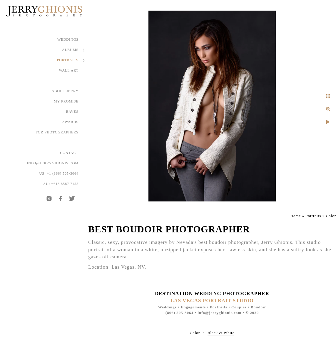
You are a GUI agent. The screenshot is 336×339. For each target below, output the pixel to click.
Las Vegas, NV (128, 267)
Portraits (67, 60)
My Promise (66, 101)
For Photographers (57, 132)
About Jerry (65, 91)
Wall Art (69, 70)
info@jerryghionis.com (52, 163)
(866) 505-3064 (179, 312)
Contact (69, 153)
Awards (70, 122)
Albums (70, 50)
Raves (72, 112)
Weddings (67, 39)
